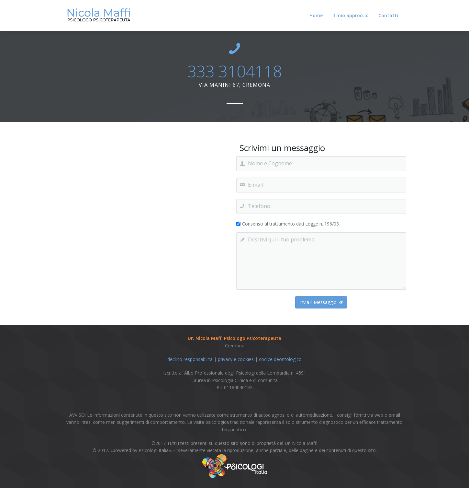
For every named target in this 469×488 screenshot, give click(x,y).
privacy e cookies (236, 359)
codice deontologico (280, 359)
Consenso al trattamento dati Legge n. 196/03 (290, 224)
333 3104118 (234, 71)
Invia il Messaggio (321, 302)
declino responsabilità (190, 359)
